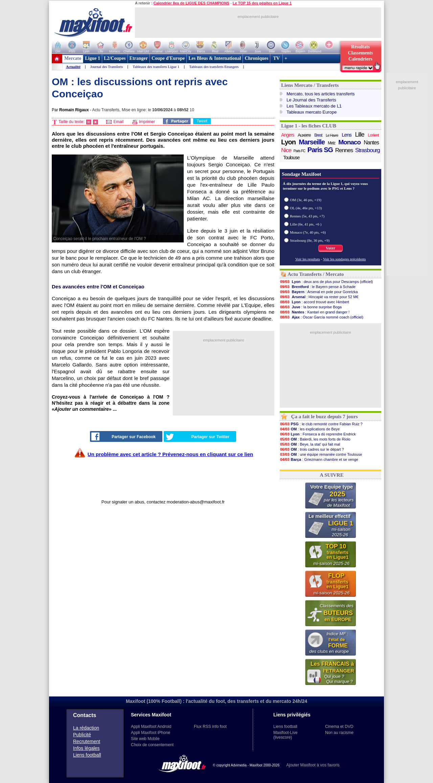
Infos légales (86, 748)
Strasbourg (367, 150)
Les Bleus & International (214, 58)
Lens (346, 135)
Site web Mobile (145, 738)
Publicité (82, 734)
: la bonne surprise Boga (311, 307)
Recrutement (86, 741)
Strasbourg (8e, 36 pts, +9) (309, 240)
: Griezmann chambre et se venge (319, 459)
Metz (331, 143)
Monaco (349, 142)
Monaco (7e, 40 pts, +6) (308, 232)
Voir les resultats (307, 259)
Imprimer (143, 121)
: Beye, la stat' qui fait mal (310, 444)
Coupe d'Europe (168, 58)
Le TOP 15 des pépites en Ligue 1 (262, 3)
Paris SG (320, 149)
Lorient (373, 135)
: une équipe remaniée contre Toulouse (321, 454)
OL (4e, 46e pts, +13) (306, 208)
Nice (286, 150)
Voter (330, 248)
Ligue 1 (92, 58)
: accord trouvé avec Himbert (314, 302)
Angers (287, 135)
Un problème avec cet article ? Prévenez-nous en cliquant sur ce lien (170, 454)
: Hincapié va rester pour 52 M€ (319, 297)
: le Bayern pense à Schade (318, 287)
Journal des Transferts (106, 67)
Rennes (344, 150)
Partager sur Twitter (197, 436)
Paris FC (299, 151)
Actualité (73, 67)
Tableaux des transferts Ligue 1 (156, 67)
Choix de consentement (152, 744)
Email (114, 121)
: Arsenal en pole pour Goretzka (319, 292)
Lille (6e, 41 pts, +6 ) (305, 224)
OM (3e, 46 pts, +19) (305, 200)
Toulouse (291, 157)
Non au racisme (339, 732)
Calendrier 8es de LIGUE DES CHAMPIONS (191, 3)
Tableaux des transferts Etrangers (213, 67)
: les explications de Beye (310, 429)
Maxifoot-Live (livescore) (285, 735)
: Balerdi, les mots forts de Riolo (315, 439)
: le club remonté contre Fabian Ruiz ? (321, 424)
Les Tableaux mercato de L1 (314, 106)
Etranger (139, 58)
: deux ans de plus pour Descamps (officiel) (326, 282)
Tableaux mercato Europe (312, 112)
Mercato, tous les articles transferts (321, 93)
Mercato (72, 58)
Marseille (312, 142)
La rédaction (86, 728)
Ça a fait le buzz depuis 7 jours (324, 416)
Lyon (288, 142)
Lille (359, 134)
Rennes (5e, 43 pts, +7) (307, 216)
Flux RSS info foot (210, 726)
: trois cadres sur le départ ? (312, 449)
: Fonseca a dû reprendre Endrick (318, 434)
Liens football (87, 755)
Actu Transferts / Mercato (316, 274)
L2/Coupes (115, 58)
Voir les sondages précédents (344, 259)
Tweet (202, 121)
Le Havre (332, 135)
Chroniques (256, 58)
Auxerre (304, 135)
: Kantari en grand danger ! (314, 312)
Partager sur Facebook (123, 436)
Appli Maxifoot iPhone (150, 732)
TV (276, 58)
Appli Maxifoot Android (151, 726)
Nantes (371, 142)
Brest (318, 135)
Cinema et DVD (339, 726)
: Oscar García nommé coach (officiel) (321, 317)
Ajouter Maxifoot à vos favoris (312, 765)
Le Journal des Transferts (311, 99)
